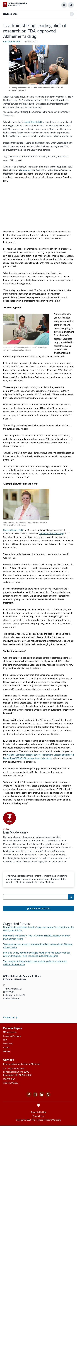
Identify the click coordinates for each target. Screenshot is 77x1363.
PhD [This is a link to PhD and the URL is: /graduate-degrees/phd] (5, 1040)
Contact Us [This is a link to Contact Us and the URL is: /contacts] (8, 1017)
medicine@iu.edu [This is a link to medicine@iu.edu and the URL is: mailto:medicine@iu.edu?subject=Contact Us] (10, 1083)
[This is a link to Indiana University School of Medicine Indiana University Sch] (15, 4)
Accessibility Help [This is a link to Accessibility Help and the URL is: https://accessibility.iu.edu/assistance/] (38, 1112)
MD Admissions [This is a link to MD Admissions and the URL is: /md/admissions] (9, 1032)
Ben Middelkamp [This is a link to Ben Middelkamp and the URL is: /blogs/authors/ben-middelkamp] (11, 41)
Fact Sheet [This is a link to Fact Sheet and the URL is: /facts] (7, 1044)
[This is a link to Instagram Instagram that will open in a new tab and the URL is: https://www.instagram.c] (35, 1096)
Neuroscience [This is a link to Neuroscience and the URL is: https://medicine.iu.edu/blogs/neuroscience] (10, 14)
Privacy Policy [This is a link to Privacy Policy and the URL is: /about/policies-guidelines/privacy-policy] (38, 1116)
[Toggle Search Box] (71, 5)
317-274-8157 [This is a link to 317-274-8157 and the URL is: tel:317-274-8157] (9, 1079)
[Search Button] (71, 897)
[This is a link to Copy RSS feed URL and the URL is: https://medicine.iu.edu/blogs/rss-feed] (38, 908)
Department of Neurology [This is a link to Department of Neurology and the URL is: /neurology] (51, 533)
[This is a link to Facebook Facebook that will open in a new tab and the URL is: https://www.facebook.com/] (29, 1096)
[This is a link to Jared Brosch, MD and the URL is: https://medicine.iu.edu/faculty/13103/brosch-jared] (33, 122)
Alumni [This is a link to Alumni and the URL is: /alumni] (6, 1047)
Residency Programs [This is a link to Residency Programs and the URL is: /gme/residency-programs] (12, 1036)
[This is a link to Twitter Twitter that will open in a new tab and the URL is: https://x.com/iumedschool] (48, 1096)
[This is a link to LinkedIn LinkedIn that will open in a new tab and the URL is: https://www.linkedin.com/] (41, 1096)
